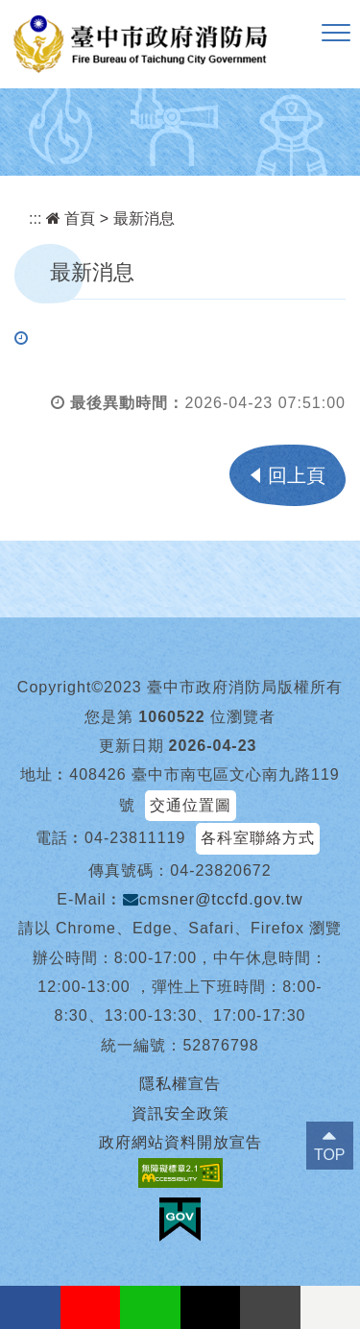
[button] (336, 33)
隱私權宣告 (180, 1083)
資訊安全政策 (180, 1113)
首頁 (70, 218)
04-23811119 (134, 838)
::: (35, 218)
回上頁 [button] (296, 475)
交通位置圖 (190, 805)
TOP (330, 1155)
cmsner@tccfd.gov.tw (213, 899)
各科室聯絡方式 (258, 838)
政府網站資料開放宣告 (180, 1142)
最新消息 (144, 218)
